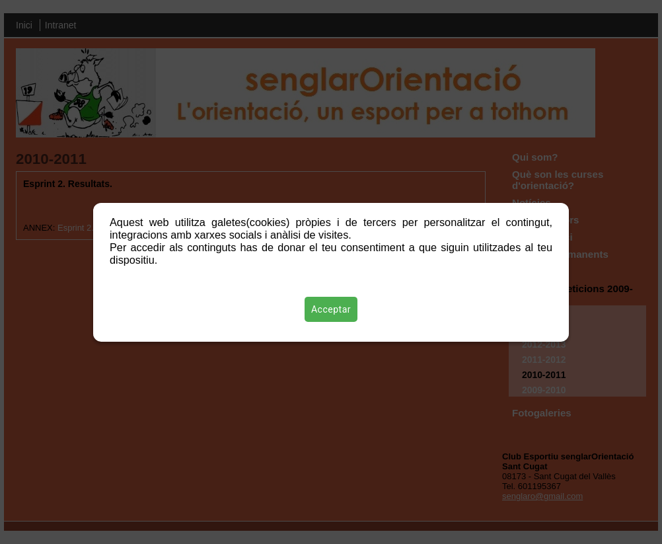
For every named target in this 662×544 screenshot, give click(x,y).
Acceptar (331, 309)
